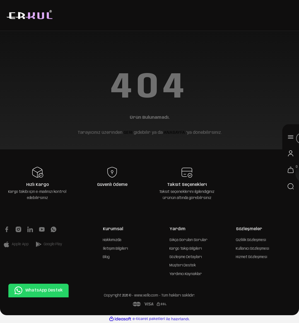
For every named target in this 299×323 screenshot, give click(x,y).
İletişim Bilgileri (115, 249)
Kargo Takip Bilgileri (186, 249)
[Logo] (28, 15)
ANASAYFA (174, 132)
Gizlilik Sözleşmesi (251, 240)
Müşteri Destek (183, 265)
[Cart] (290, 170)
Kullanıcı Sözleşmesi (252, 249)
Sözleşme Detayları (186, 257)
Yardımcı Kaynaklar (186, 274)
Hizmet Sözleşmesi (251, 257)
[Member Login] (290, 153)
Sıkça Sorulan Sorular (189, 240)
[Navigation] (290, 137)
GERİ (128, 132)
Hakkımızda (112, 240)
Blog (106, 257)
